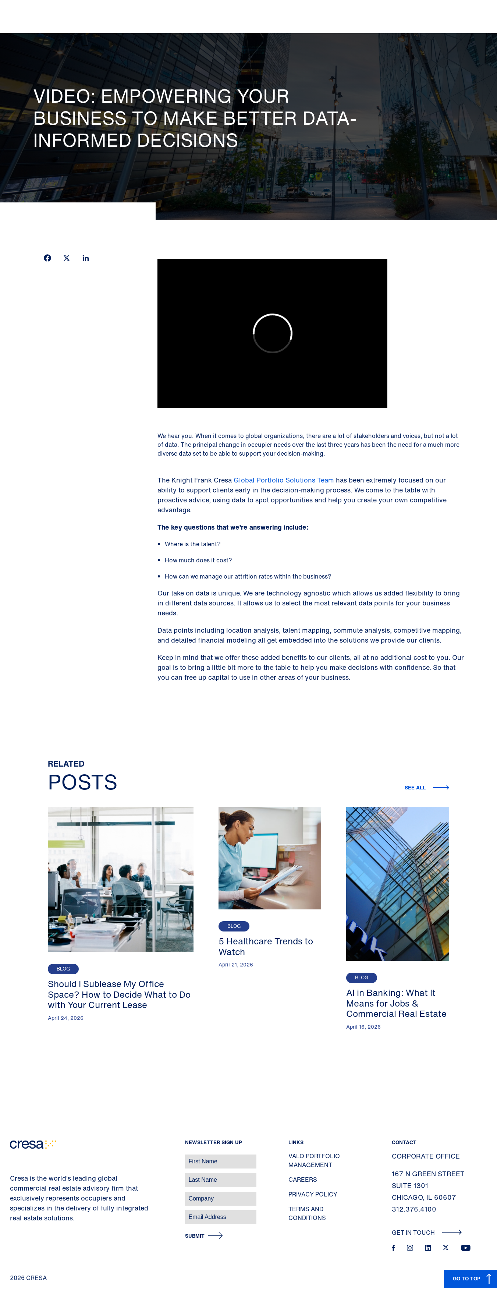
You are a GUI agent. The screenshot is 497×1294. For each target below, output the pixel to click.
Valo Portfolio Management (314, 1160)
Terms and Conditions (307, 1213)
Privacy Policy (312, 1194)
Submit (195, 1236)
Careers (302, 1179)
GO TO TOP (466, 1278)
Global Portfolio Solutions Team (284, 480)
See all (416, 787)
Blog (63, 968)
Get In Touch (427, 1232)
